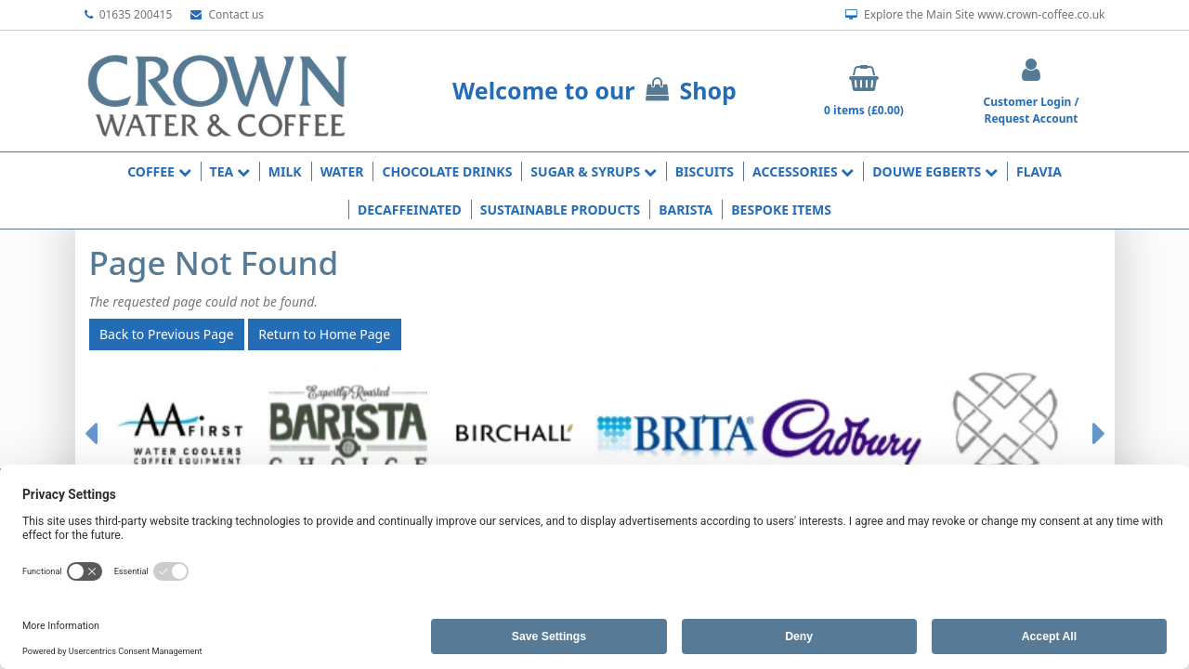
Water (342, 171)
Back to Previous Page (166, 334)
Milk (285, 171)
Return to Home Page (324, 334)
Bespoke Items (781, 209)
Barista (685, 209)
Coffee (158, 171)
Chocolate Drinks (447, 171)
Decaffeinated (410, 209)
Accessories (803, 171)
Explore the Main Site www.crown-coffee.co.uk (975, 15)
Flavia (1039, 171)
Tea (230, 171)
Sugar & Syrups (593, 171)
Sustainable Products (560, 209)
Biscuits (704, 171)
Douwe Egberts (935, 171)
